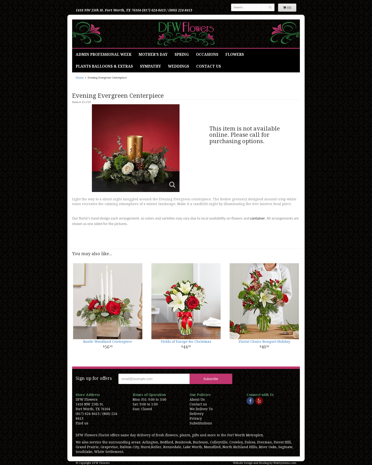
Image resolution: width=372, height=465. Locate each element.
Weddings (178, 66)
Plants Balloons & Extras (104, 66)
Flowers (234, 54)
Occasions (207, 54)
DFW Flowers (186, 34)
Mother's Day (153, 54)
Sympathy (150, 66)
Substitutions (201, 423)
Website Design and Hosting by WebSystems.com (264, 463)
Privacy (196, 418)
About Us (197, 399)
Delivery (197, 414)
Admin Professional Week (103, 54)
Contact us (198, 404)
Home (80, 77)
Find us (82, 423)
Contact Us (208, 66)
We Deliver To (201, 409)
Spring (182, 54)
